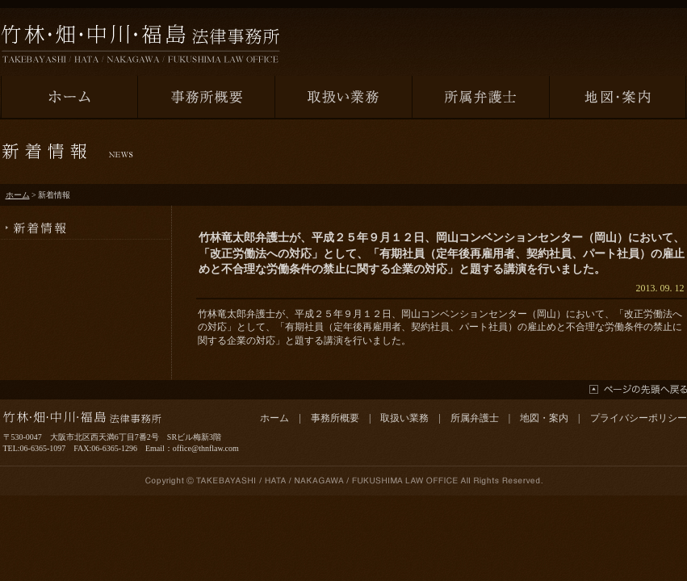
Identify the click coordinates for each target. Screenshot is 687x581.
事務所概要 (335, 418)
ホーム (18, 194)
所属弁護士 (474, 418)
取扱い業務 (404, 418)
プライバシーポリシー (638, 418)
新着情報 (85, 223)
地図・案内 (544, 418)
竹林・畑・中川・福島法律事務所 (140, 43)
